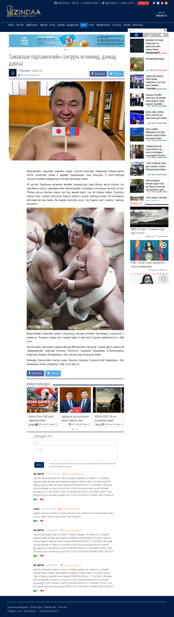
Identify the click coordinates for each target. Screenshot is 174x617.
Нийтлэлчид (61, 3)
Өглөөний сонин (90, 3)
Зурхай (126, 25)
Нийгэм (43, 25)
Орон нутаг (137, 25)
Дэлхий (61, 25)
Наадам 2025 (73, 25)
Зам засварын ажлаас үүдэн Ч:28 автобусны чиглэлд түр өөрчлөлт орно (148, 185)
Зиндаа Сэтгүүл (127, 3)
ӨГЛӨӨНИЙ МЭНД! (148, 58)
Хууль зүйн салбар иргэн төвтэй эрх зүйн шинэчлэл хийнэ (148, 115)
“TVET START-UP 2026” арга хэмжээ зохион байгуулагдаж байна (148, 166)
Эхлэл (11, 25)
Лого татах (63, 607)
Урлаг (91, 25)
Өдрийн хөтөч (103, 25)
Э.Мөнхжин (24, 70)
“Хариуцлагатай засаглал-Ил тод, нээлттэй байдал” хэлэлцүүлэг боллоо (148, 151)
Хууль (52, 25)
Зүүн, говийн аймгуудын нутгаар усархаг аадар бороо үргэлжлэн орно (148, 134)
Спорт (84, 25)
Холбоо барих (36, 607)
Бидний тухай (50, 607)
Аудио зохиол (109, 3)
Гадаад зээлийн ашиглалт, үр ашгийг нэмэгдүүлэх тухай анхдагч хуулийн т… (148, 99)
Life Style (116, 25)
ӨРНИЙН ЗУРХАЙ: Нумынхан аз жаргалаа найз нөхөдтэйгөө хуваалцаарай (148, 46)
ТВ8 (75, 3)
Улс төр (20, 25)
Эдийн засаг (32, 25)
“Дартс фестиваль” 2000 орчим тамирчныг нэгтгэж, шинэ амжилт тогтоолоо (148, 82)
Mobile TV (143, 3)
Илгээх (39, 464)
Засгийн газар (153, 269)
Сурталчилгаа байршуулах (17, 607)
